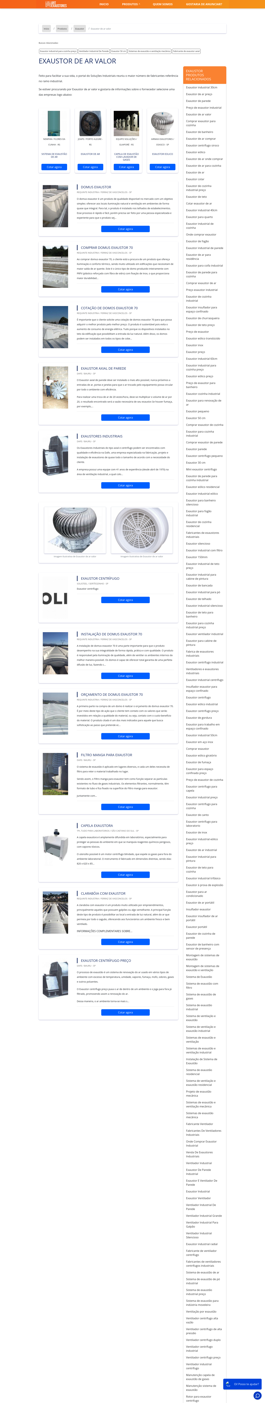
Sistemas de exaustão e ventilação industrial (201, 1050)
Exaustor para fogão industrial (198, 513)
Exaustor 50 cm (118, 51)
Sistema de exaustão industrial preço (199, 1292)
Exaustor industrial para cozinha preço (58, 51)
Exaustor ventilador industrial (204, 634)
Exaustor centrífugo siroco (202, 145)
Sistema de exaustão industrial (199, 1007)
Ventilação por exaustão (201, 1311)
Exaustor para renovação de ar (203, 402)
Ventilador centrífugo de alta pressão (204, 1331)
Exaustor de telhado (198, 599)
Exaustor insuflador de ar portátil (202, 918)
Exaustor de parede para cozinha (201, 274)
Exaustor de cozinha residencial (198, 524)
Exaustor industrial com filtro (204, 550)
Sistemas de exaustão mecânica (199, 1115)
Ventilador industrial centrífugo (199, 1366)
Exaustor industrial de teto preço (202, 566)
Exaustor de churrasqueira (202, 318)
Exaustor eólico (195, 152)
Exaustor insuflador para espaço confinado (201, 309)
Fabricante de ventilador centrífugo (201, 1253)
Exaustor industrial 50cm (201, 735)
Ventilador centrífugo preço (203, 1357)
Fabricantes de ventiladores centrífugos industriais (203, 1264)
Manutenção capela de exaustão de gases (200, 1377)
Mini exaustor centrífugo (201, 469)
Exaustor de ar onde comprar (204, 159)
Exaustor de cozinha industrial (198, 298)
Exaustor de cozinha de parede (200, 936)
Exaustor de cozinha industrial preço (198, 188)
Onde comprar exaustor (201, 234)
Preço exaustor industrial (202, 290)
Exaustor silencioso (198, 543)
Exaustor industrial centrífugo (204, 680)
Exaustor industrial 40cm (201, 210)
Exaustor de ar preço (199, 94)
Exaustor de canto (197, 815)
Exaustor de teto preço (200, 325)
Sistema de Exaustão (199, 977)
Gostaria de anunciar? (204, 4)
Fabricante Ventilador (199, 1124)
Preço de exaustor (197, 332)
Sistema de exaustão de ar (202, 1272)
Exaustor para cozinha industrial (200, 433)
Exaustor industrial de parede (204, 248)
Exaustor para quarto (199, 217)
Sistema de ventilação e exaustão (201, 1018)
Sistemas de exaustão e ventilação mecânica (149, 51)
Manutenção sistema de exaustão (201, 1388)
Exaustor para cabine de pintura (201, 643)
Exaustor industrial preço (202, 797)
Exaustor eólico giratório (201, 755)
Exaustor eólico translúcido (203, 338)
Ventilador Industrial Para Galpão (202, 1224)
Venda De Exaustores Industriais (199, 1154)
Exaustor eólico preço (199, 376)
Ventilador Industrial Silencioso (199, 1235)
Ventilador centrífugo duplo (203, 1340)
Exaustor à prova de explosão (204, 885)
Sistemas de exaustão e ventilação (201, 1039)
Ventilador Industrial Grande (204, 1216)
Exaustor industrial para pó (203, 592)
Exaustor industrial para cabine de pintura (201, 577)
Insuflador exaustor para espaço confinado (201, 689)
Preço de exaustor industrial (204, 107)
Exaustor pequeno (197, 411)
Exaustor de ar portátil (200, 902)
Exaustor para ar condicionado (196, 894)
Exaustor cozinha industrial (203, 394)
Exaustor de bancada (199, 585)
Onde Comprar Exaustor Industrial (201, 1143)
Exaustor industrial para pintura (201, 859)
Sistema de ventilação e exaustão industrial (201, 1029)
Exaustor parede (196, 449)
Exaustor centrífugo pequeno (204, 456)
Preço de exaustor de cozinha (204, 780)
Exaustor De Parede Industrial (198, 1172)
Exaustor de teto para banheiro (199, 614)
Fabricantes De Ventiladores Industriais (203, 1133)
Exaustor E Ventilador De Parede (201, 1183)
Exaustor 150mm (197, 557)
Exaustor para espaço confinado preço (199, 771)
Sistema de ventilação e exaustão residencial (201, 1083)
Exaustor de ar (195, 172)
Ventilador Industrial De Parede (94, 51)
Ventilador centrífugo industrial (199, 1349)
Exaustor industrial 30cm (201, 87)
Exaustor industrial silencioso (204, 606)
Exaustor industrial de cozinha (200, 226)
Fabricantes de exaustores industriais (202, 535)
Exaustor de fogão (197, 241)
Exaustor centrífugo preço (202, 711)
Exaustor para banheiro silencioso (201, 502)
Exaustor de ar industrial (201, 850)
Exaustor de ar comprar (201, 139)
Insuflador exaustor (198, 909)
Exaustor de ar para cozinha (203, 166)
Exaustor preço (195, 352)
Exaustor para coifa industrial (204, 265)
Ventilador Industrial (199, 1163)
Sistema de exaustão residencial (199, 1072)
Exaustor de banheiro (199, 132)
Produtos (130, 4)
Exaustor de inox (196, 832)
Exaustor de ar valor (198, 114)
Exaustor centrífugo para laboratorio (201, 824)
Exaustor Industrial (198, 1191)
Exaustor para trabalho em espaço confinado (203, 726)
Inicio (104, 4)
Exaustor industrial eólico (202, 494)
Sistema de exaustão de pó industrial (203, 1281)
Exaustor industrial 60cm (201, 359)
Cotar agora (54, 167)
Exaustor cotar (195, 179)
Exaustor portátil (196, 927)
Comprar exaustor (197, 749)
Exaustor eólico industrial (202, 704)
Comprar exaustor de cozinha (204, 425)
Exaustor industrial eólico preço (202, 841)
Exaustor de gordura (199, 718)
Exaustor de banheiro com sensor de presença (202, 946)
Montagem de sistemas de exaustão (202, 957)
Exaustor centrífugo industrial (204, 662)
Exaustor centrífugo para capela (201, 788)
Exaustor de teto (196, 197)
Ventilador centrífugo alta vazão (202, 1320)
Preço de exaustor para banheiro (200, 385)
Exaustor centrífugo (198, 697)
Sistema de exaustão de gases (201, 996)
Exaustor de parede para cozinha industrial (201, 478)
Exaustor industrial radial (202, 1244)
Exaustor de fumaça (198, 762)
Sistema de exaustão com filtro (202, 985)
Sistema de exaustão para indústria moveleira (202, 1303)
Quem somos (163, 4)
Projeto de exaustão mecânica (198, 1093)
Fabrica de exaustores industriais (200, 653)
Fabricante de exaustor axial (186, 51)
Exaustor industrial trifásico (203, 878)
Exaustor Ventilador (198, 1198)
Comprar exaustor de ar (201, 283)
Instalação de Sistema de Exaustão (201, 1061)
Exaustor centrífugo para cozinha (201, 806)
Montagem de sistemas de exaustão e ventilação (202, 968)
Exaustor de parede (198, 101)
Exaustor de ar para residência (198, 257)
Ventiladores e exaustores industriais (202, 671)
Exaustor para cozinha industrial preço (200, 625)
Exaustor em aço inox (199, 742)
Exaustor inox (194, 345)
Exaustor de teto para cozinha (199, 869)
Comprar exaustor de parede (204, 442)
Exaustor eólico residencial (203, 487)
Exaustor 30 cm (196, 462)
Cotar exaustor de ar (199, 203)
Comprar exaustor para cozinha (200, 123)
